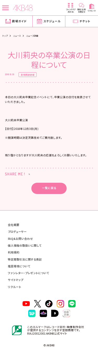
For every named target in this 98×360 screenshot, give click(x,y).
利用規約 (13, 252)
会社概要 (13, 225)
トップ (5, 36)
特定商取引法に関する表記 (25, 259)
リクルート (14, 287)
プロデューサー (17, 232)
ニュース (17, 36)
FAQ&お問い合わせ (20, 239)
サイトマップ (15, 280)
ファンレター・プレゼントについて (28, 273)
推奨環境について (19, 266)
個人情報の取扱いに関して (25, 245)
